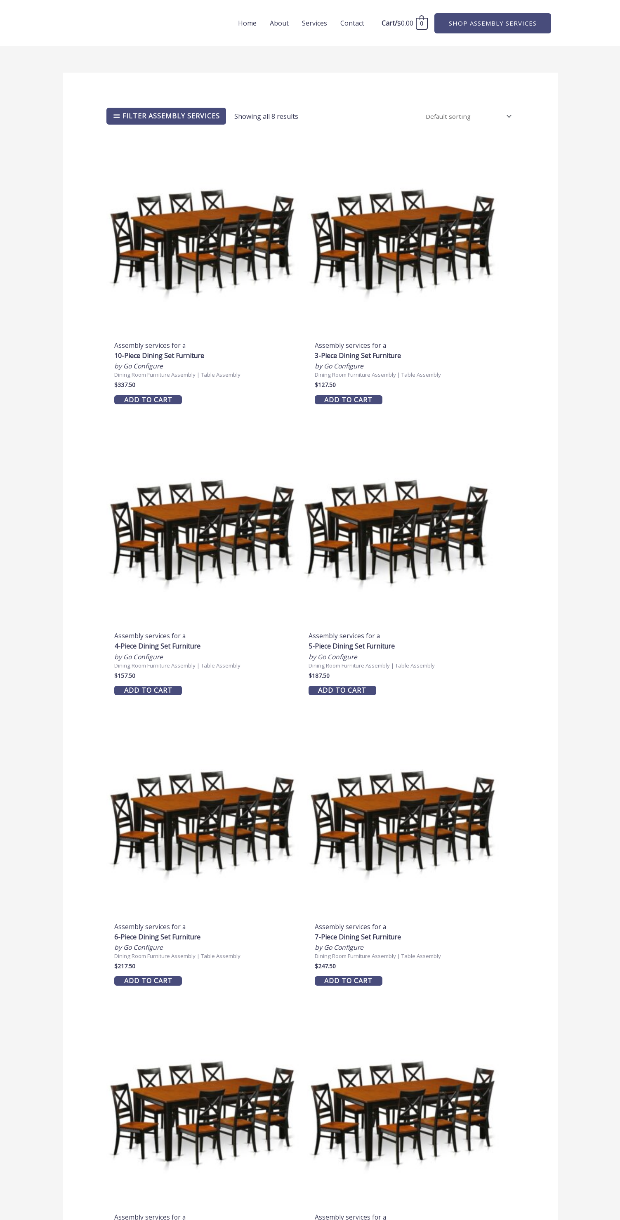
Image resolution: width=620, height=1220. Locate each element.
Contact (352, 23)
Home (247, 23)
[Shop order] (466, 116)
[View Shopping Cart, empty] (404, 23)
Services (314, 23)
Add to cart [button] (153, 343)
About (279, 23)
